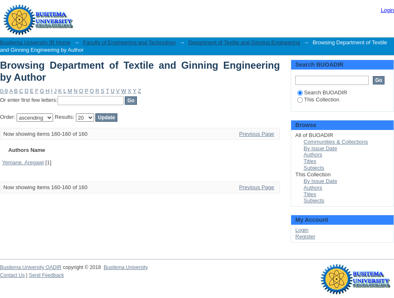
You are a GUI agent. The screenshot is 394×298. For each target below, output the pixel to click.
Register (305, 236)
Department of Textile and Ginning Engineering (244, 42)
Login (387, 10)
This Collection (318, 99)
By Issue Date (320, 148)
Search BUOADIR (322, 92)
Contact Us (12, 275)
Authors (313, 154)
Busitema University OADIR (30, 267)
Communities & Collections (336, 142)
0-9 (4, 91)
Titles (310, 161)
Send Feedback (46, 275)
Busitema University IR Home (35, 42)
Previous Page (256, 134)
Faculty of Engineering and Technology (129, 42)
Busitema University (126, 267)
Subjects (314, 168)
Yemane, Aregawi (23, 162)
